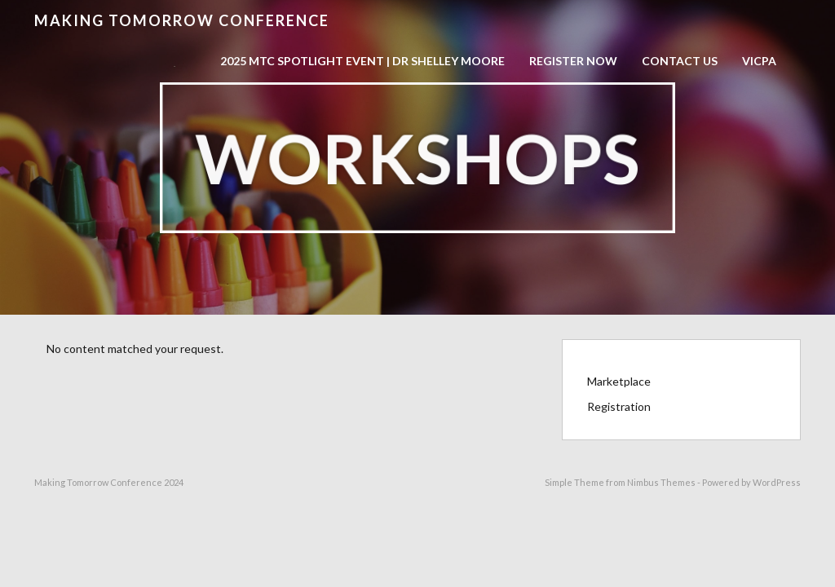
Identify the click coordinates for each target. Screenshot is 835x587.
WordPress (777, 482)
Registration (619, 406)
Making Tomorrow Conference (181, 20)
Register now (573, 61)
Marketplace (619, 381)
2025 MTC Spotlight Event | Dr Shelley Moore (362, 61)
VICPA (759, 61)
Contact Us (680, 61)
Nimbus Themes (661, 482)
